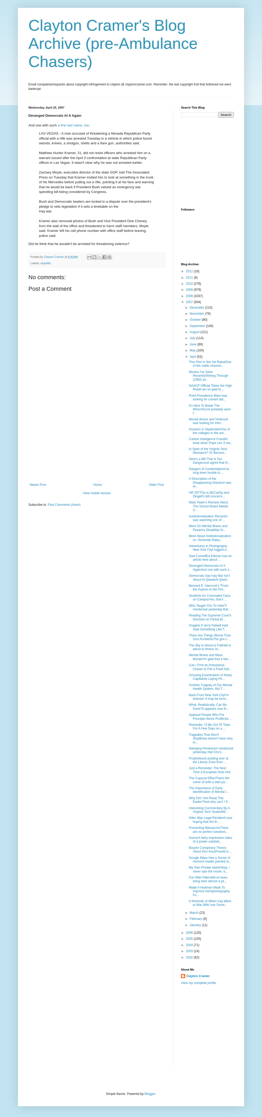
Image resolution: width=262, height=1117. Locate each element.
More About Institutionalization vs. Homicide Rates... (210, 538)
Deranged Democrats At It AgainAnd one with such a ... (211, 567)
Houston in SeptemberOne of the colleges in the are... (209, 431)
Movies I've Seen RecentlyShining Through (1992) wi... (208, 375)
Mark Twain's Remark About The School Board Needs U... (208, 506)
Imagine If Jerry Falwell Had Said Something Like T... (208, 627)
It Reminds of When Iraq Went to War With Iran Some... (210, 903)
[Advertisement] (96, 443)
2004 (190, 945)
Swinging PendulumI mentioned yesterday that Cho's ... (211, 750)
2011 (190, 277)
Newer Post (38, 485)
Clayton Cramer (198, 976)
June (193, 344)
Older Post (156, 485)
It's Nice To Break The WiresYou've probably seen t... (210, 409)
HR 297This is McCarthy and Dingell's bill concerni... (209, 494)
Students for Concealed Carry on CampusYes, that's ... (209, 597)
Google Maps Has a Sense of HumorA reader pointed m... (210, 859)
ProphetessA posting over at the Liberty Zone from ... (208, 760)
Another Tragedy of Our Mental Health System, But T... (210, 687)
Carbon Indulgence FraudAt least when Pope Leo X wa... (211, 441)
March (194, 913)
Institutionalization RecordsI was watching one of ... (208, 518)
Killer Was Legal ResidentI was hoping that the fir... (210, 819)
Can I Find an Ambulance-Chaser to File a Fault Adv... (210, 667)
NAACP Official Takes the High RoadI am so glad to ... (210, 387)
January (196, 925)
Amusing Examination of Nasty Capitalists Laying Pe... (210, 677)
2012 (190, 271)
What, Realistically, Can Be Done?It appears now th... (209, 706)
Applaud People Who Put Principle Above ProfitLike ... (210, 716)
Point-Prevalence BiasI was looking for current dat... (208, 397)
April (193, 357)
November (197, 313)
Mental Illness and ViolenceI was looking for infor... (208, 421)
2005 (190, 939)
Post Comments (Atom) (64, 505)
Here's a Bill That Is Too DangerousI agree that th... (209, 461)
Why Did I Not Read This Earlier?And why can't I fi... (209, 800)
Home (97, 485)
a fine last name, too (73, 125)
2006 (190, 933)
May (193, 350)
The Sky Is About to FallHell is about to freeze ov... (210, 647)
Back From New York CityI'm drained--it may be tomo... (209, 697)
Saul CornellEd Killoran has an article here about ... (210, 558)
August (195, 332)
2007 (190, 302)
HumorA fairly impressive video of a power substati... (210, 839)
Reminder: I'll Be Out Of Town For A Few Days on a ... (209, 726)
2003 (190, 951)
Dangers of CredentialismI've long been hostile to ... (209, 471)
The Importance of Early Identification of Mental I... (209, 790)
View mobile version (97, 493)
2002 (190, 957)
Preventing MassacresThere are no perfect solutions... (208, 829)
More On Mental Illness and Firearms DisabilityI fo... (208, 528)
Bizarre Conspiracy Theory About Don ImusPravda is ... (210, 849)
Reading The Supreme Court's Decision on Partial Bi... (210, 617)
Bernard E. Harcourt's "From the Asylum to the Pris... (209, 587)
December (197, 307)
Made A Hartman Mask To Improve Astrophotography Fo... (209, 891)
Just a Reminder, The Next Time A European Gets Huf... (211, 770)
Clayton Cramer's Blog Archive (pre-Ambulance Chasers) (113, 43)
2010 (190, 283)
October (196, 320)
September (198, 326)
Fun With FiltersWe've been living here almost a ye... (208, 879)
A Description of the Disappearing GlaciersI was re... (210, 482)
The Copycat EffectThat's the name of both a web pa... (209, 780)
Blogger (149, 1094)
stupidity (46, 263)
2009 (190, 290)
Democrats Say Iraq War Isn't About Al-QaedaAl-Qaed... (209, 577)
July (193, 338)
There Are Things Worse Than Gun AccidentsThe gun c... (210, 637)
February (196, 919)
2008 (190, 296)
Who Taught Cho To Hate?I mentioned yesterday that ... (210, 607)
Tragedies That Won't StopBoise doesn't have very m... (211, 738)
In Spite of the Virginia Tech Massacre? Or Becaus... (208, 451)
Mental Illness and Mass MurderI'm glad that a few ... (210, 657)
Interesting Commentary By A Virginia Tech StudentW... (209, 810)
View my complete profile (198, 983)
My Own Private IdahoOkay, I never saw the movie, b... (209, 869)
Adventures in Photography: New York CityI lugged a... (209, 548)
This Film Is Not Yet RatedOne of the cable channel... (210, 364)
